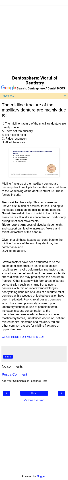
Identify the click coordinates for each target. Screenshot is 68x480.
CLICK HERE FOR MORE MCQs (23, 336)
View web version (34, 400)
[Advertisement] (34, 39)
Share (8, 356)
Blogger (40, 476)
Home (34, 393)
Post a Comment (14, 374)
